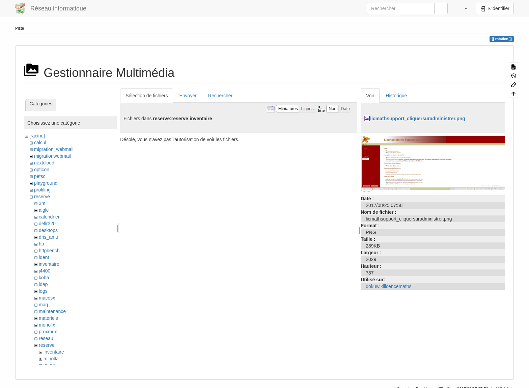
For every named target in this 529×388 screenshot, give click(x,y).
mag (43, 304)
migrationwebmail (52, 156)
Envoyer (187, 95)
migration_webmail (54, 149)
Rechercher (220, 95)
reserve (42, 196)
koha (44, 277)
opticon (41, 169)
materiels (48, 318)
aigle (44, 210)
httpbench (49, 250)
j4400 (44, 271)
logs (43, 291)
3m (42, 203)
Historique (396, 95)
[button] (462, 8)
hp (41, 244)
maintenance (52, 311)
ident (44, 257)
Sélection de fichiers (147, 95)
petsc (39, 176)
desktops (48, 230)
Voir (370, 95)
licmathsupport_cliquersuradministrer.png (417, 118)
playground (45, 183)
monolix (47, 325)
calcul (40, 142)
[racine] (37, 135)
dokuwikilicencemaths (388, 286)
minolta (51, 358)
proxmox (48, 331)
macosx (47, 298)
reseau (46, 338)
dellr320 (47, 223)
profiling (42, 189)
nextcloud (44, 162)
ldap (43, 284)
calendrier (49, 216)
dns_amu (48, 237)
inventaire (49, 264)
